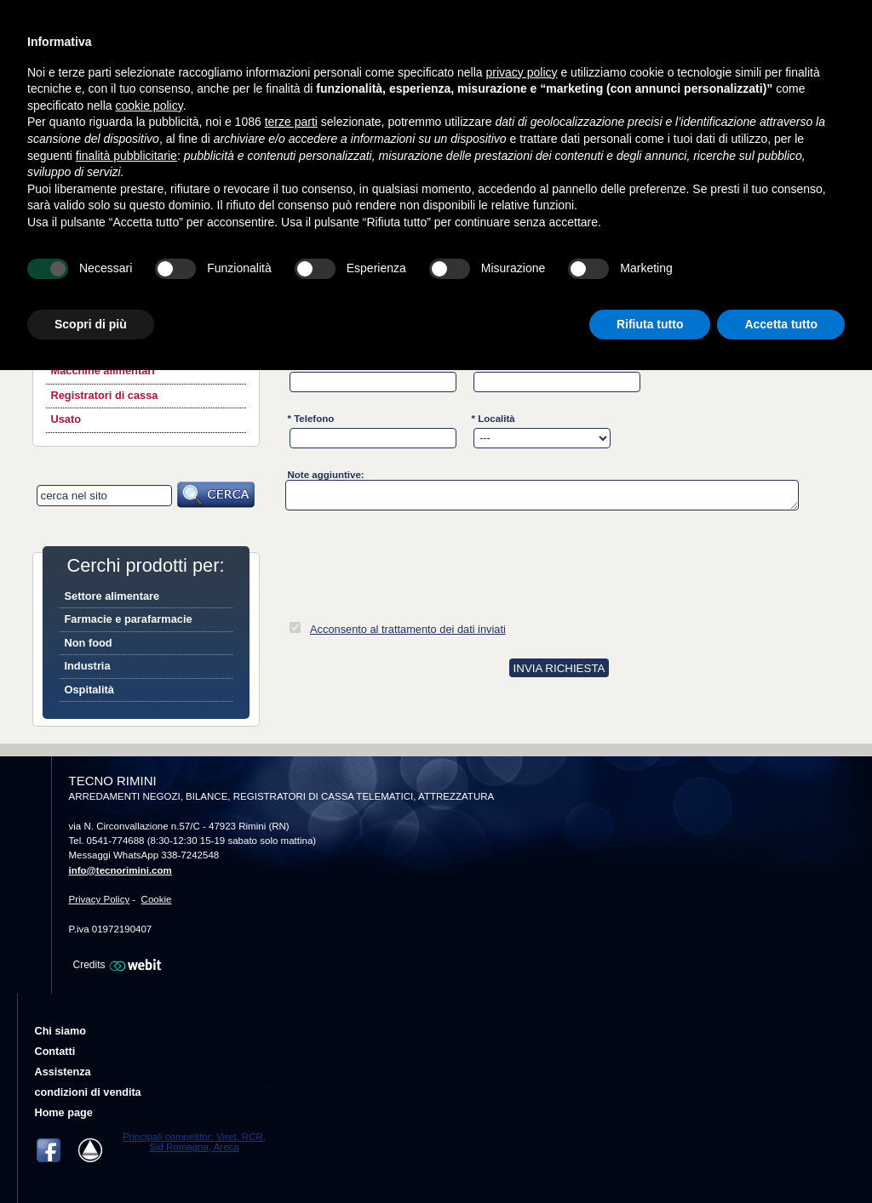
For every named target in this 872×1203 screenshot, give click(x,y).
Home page (64, 1113)
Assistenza (63, 1072)
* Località (493, 418)
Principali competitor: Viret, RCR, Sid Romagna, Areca (194, 1142)
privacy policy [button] (522, 72)
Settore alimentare (112, 596)
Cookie (156, 899)
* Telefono (311, 418)
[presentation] (414, 559)
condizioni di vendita (88, 1092)
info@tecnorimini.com (120, 870)
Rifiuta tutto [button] (650, 324)
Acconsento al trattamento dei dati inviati (408, 629)
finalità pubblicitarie (126, 155)
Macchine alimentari (103, 370)
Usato (66, 419)
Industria (88, 665)
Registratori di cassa (104, 395)
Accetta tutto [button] (781, 324)
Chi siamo (60, 1031)
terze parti (291, 121)
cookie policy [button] (149, 105)
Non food (88, 642)
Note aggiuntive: (326, 475)
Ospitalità (89, 689)
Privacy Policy (99, 899)
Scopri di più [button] (90, 324)
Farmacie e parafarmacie (128, 619)
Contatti (55, 1052)
